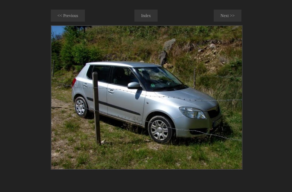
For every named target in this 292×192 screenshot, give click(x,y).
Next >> (227, 15)
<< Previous (67, 15)
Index (146, 15)
